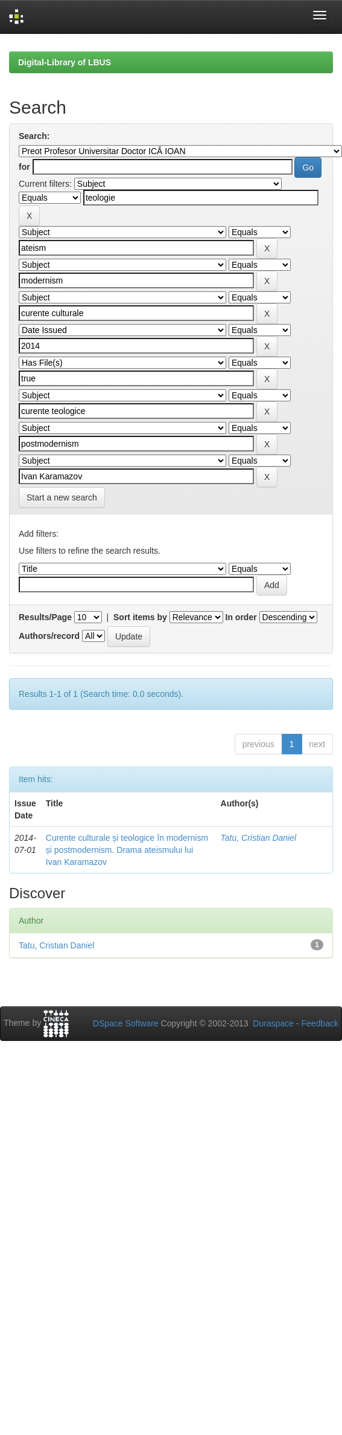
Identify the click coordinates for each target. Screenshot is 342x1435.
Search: (34, 136)
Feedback (320, 1023)
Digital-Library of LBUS (64, 62)
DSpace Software (126, 1023)
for (24, 167)
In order (241, 617)
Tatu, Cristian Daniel (259, 838)
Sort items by (140, 617)
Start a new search (62, 497)
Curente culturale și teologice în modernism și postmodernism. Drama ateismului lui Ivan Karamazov (127, 850)
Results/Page (45, 617)
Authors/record (49, 636)
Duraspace (273, 1023)
